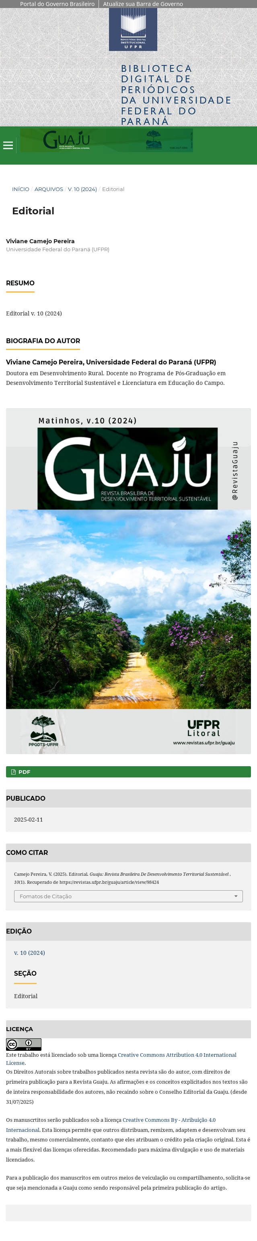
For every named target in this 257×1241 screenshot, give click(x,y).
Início (20, 189)
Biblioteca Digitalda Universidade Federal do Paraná (176, 94)
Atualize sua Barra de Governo (143, 4)
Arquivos (49, 189)
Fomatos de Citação (46, 896)
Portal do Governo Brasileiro (57, 4)
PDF (23, 772)
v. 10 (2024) (82, 189)
